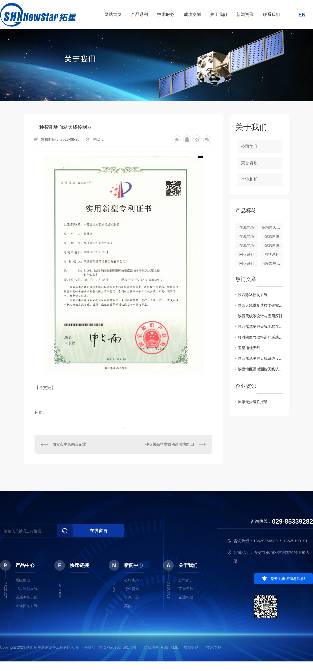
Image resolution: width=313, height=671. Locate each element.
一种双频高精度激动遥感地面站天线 (171, 444)
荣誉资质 (249, 163)
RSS (164, 647)
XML (174, 647)
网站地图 (151, 647)
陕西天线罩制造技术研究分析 (260, 305)
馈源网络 (246, 227)
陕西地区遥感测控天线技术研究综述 (260, 369)
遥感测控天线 (26, 597)
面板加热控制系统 (272, 263)
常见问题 (131, 597)
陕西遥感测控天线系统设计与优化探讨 (260, 358)
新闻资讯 (244, 14)
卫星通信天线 (249, 348)
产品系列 (139, 14)
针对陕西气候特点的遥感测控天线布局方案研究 (260, 337)
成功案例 (192, 14)
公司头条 (131, 580)
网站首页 (113, 14)
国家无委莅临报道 (253, 402)
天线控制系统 (26, 606)
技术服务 (165, 14)
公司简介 (249, 146)
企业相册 (249, 179)
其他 (128, 606)
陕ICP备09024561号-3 (117, 647)
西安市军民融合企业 (69, 444)
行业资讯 (131, 589)
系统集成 (22, 580)
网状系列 (246, 254)
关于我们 (218, 14)
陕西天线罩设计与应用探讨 (260, 316)
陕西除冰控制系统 (253, 295)
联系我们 (271, 14)
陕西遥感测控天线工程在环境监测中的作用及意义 (260, 326)
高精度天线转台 (272, 227)
